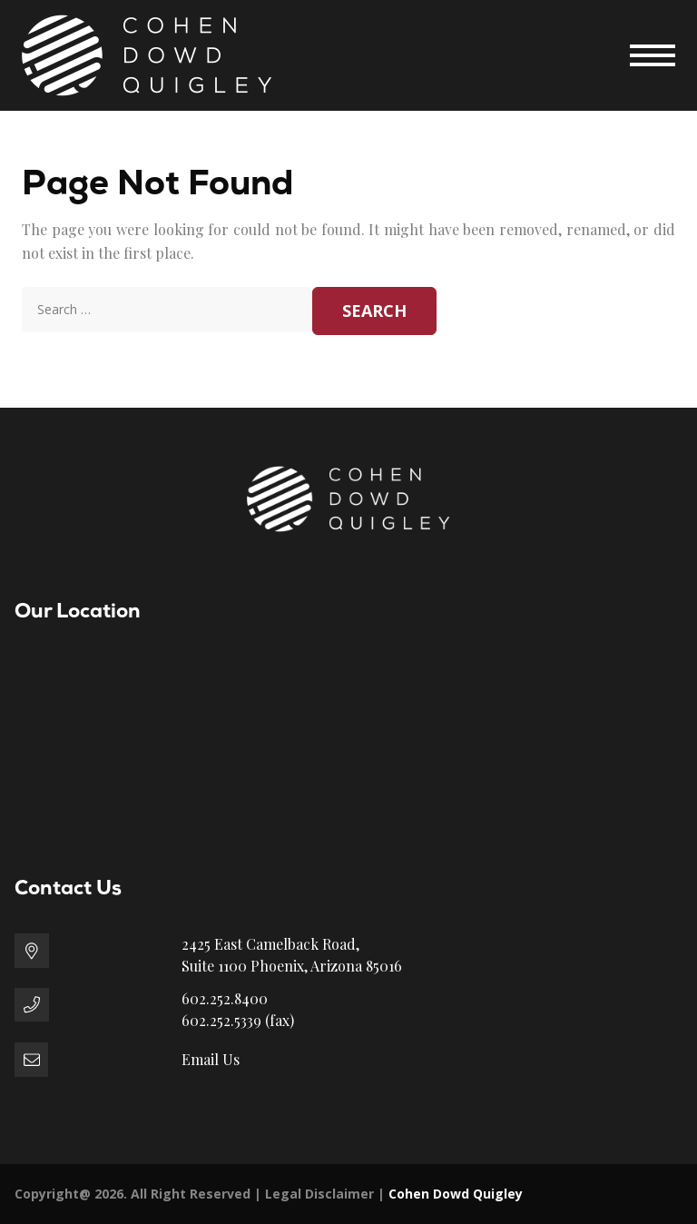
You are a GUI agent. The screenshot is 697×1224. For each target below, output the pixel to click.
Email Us (211, 1059)
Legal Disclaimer (319, 1193)
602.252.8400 (225, 998)
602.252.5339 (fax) (238, 1020)
